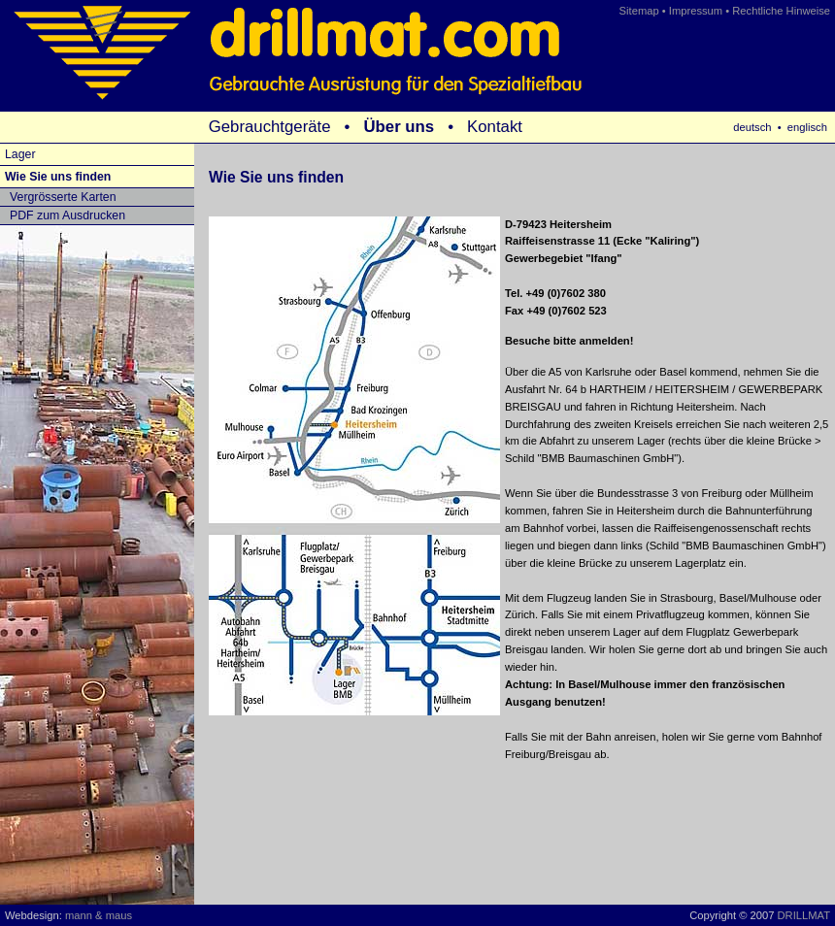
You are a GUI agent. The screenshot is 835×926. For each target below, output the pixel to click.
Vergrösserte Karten (63, 197)
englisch (807, 127)
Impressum (695, 11)
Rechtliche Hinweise (781, 11)
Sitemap (639, 11)
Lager (20, 154)
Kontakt (494, 126)
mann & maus (98, 915)
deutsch (752, 127)
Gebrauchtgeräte (269, 126)
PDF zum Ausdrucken (67, 215)
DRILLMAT (804, 915)
